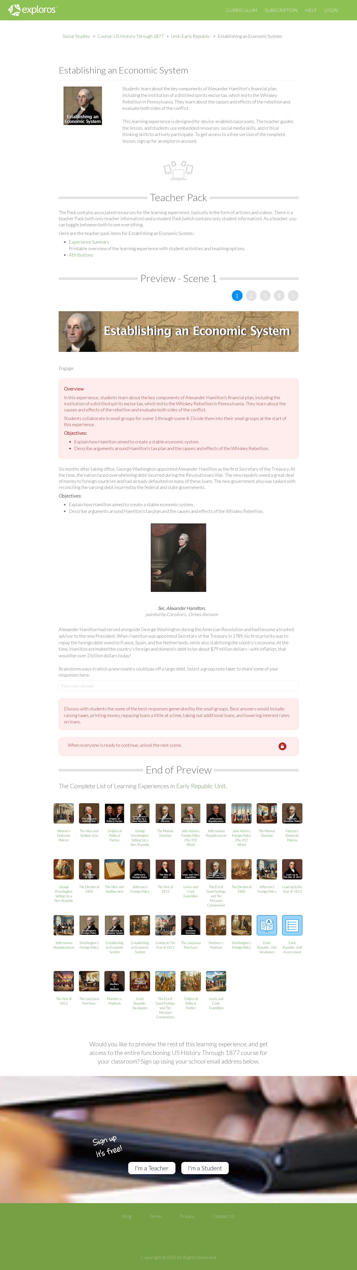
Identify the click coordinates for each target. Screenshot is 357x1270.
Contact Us (224, 1216)
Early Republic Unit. (201, 785)
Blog (127, 1216)
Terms (155, 1216)
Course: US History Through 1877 (130, 36)
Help (311, 10)
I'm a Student (205, 1168)
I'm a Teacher (152, 1168)
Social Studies (76, 36)
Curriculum (241, 10)
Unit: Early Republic (190, 36)
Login (331, 10)
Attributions (81, 255)
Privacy (187, 1216)
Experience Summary (89, 242)
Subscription (281, 10)
